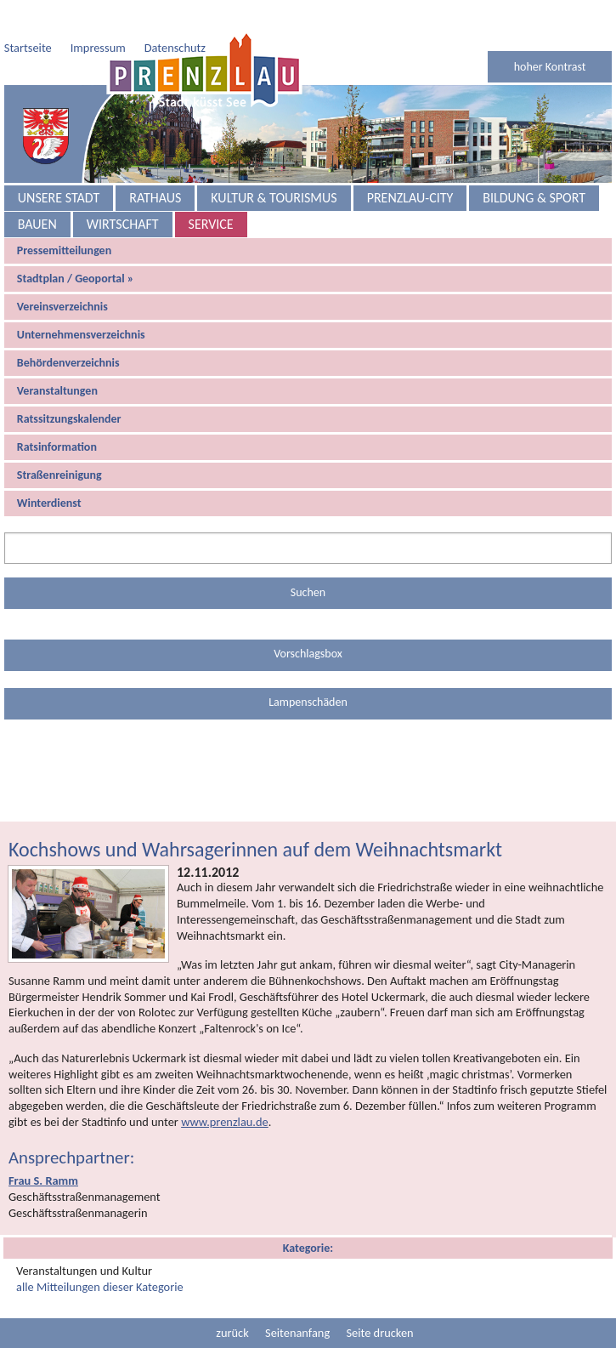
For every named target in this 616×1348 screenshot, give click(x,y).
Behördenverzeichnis (68, 328)
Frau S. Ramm (43, 1146)
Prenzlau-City (410, 164)
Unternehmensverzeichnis (81, 300)
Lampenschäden (308, 668)
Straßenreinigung (59, 441)
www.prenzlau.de (224, 1087)
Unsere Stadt (58, 164)
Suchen (308, 558)
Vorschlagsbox (308, 619)
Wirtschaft (123, 190)
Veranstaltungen (57, 357)
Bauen (37, 190)
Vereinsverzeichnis (62, 272)
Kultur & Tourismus (273, 164)
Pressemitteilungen (64, 216)
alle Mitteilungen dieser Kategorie (100, 1252)
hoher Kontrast (550, 33)
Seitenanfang (297, 1298)
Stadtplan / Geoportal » (75, 244)
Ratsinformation (57, 413)
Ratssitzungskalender (69, 385)
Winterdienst (49, 469)
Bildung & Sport (534, 164)
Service (211, 190)
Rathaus (155, 164)
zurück (232, 1298)
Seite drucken (379, 1298)
